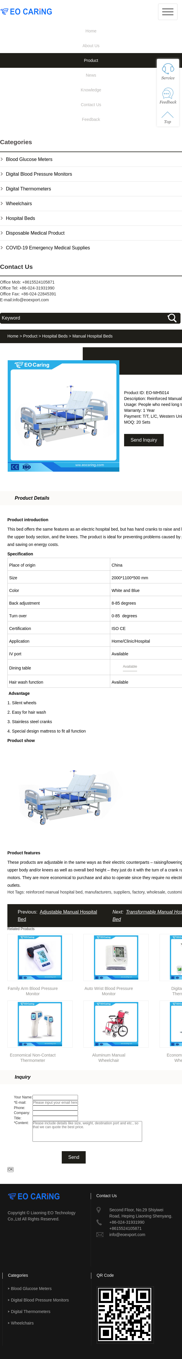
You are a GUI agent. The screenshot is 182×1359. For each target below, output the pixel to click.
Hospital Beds (20, 218)
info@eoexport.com (31, 299)
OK (10, 1169)
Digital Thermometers (28, 188)
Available (130, 666)
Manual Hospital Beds (92, 336)
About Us (91, 45)
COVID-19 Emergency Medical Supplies (48, 247)
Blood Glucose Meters (29, 159)
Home (90, 31)
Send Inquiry (144, 439)
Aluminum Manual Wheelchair (108, 1057)
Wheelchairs (19, 203)
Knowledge (91, 90)
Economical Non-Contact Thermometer (33, 1057)
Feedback (91, 119)
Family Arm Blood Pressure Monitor (33, 990)
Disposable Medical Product (35, 233)
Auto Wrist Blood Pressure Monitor (108, 990)
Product (91, 60)
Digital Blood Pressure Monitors (39, 174)
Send (73, 1157)
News (91, 75)
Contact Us (91, 104)
